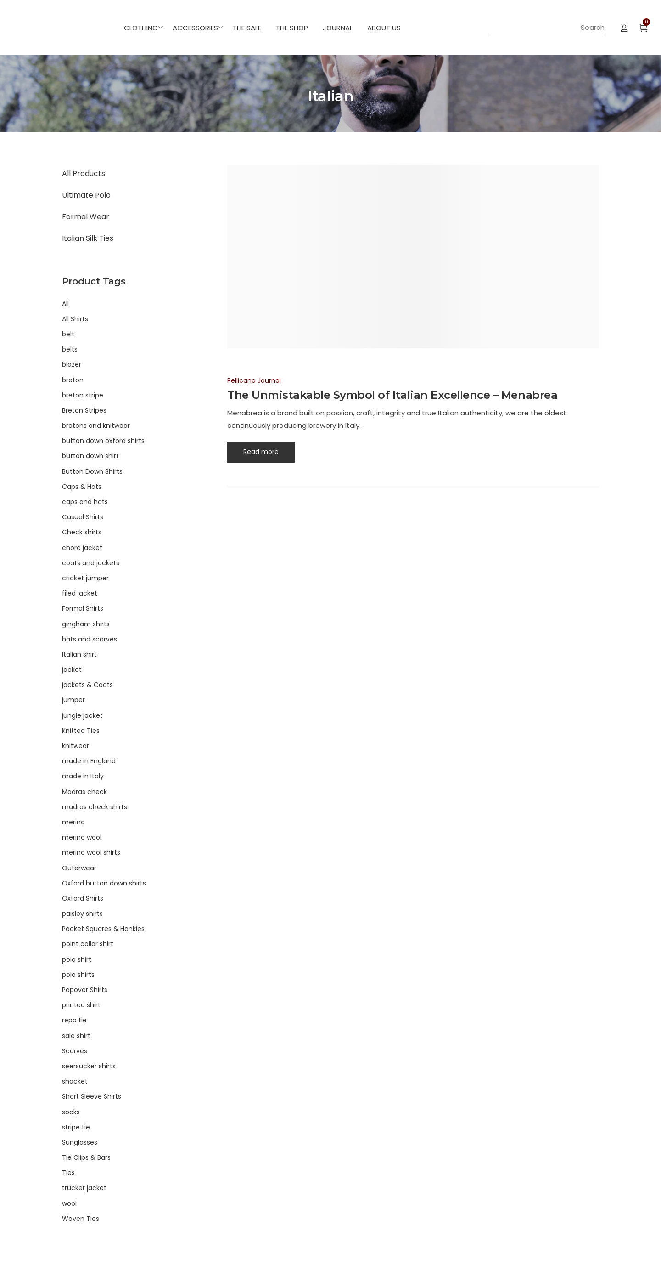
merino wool (81, 837)
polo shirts (78, 974)
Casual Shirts (82, 517)
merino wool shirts (91, 852)
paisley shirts (82, 913)
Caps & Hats (81, 486)
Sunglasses (79, 1142)
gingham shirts (86, 624)
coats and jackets (90, 562)
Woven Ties (80, 1218)
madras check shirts (94, 806)
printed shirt (81, 1005)
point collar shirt (87, 943)
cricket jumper (85, 578)
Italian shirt (79, 654)
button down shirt (90, 455)
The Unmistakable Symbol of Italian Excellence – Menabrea (392, 395)
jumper (73, 699)
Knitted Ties (81, 730)
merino (73, 822)
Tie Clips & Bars (86, 1157)
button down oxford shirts (103, 440)
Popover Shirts (84, 989)
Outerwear (79, 868)
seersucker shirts (89, 1066)
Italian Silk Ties (87, 238)
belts (70, 349)
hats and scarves (89, 639)
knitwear (75, 745)
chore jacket (82, 547)
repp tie (74, 1020)
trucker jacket (84, 1187)
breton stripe (82, 395)
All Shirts (75, 318)
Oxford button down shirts (104, 883)
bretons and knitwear (96, 425)
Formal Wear (85, 216)
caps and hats (85, 501)
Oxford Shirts (82, 898)
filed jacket (79, 593)
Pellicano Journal (254, 380)
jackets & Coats (87, 684)
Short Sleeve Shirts (91, 1096)
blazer (71, 364)
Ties (68, 1172)
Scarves (74, 1050)
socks (71, 1112)
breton (73, 380)
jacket (72, 669)
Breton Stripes (84, 410)
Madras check (84, 791)
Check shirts (81, 532)
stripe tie (76, 1127)
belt (68, 334)
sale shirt (76, 1035)
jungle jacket (82, 715)
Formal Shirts (82, 608)
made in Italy (83, 776)
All (65, 303)
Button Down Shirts (92, 471)
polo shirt (76, 959)
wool (69, 1203)
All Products (83, 173)
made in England (89, 761)
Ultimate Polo (86, 195)
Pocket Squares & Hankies (103, 928)
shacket (75, 1081)
